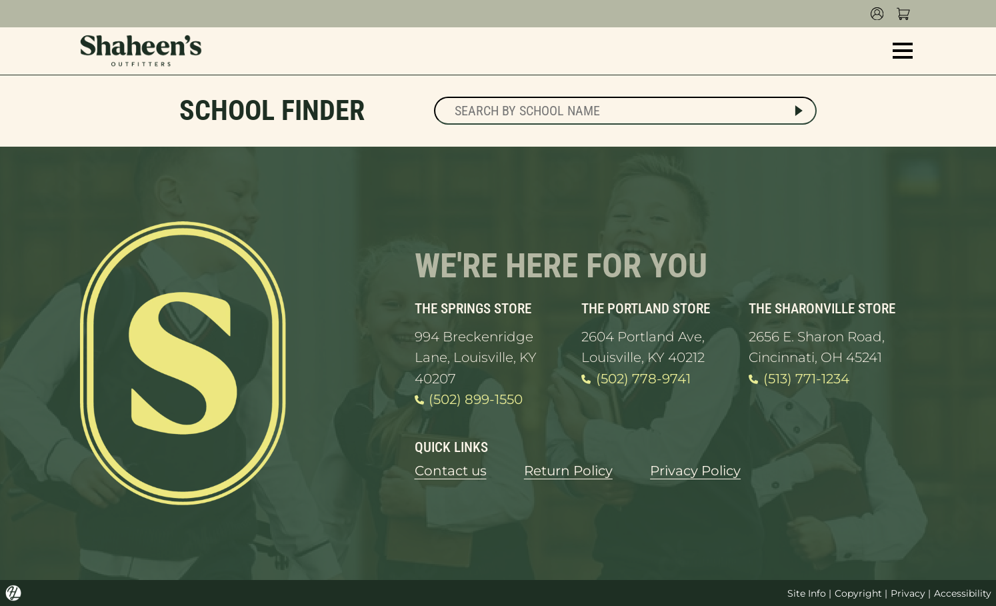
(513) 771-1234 (799, 379)
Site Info (806, 593)
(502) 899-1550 (469, 400)
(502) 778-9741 (635, 379)
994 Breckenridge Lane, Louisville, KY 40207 (476, 358)
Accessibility (962, 593)
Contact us (451, 471)
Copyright (858, 593)
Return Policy (568, 471)
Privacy (908, 593)
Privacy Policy (695, 471)
